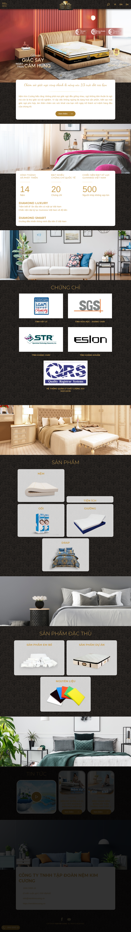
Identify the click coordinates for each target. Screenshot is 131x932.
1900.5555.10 (29, 888)
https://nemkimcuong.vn (34, 903)
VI (120, 4)
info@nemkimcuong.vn (34, 898)
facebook (62, 919)
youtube (69, 919)
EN (126, 4)
